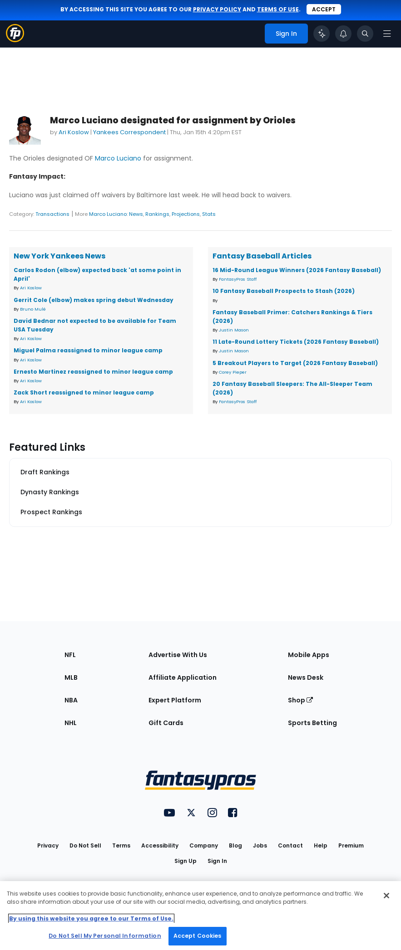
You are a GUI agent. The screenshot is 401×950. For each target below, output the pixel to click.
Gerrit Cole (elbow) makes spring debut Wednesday (93, 300)
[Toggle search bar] (365, 33)
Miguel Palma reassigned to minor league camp (88, 350)
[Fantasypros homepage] (15, 39)
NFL (70, 654)
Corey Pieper (233, 372)
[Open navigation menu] (387, 33)
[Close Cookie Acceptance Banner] (386, 896)
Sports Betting (312, 722)
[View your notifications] (343, 33)
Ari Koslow (74, 132)
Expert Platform (175, 700)
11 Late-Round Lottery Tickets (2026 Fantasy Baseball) (296, 342)
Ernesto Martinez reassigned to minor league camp (93, 371)
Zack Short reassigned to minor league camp (84, 392)
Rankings (157, 214)
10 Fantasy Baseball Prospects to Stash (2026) (284, 291)
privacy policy (217, 9)
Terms (121, 845)
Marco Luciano (118, 158)
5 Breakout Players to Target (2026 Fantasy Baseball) (295, 363)
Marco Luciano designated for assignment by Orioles (173, 120)
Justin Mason (234, 330)
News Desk (305, 677)
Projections (186, 214)
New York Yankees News (59, 256)
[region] (200, 915)
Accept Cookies (197, 936)
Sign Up (185, 861)
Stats (209, 214)
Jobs (260, 845)
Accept (324, 9)
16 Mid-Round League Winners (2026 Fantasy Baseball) (297, 270)
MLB (71, 677)
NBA (71, 700)
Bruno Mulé (33, 309)
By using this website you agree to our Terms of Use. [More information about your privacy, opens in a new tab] (91, 918)
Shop (300, 700)
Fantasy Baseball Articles (262, 256)
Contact (290, 845)
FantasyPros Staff (238, 279)
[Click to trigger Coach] (321, 33)
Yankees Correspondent (129, 132)
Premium (351, 845)
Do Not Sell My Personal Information (105, 936)
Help (320, 845)
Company (203, 845)
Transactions (52, 214)
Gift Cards (166, 722)
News (136, 214)
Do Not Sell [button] (85, 845)
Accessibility (159, 845)
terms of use (278, 9)
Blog (235, 845)
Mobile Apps (308, 654)
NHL (70, 722)
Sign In (217, 861)
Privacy (48, 845)
